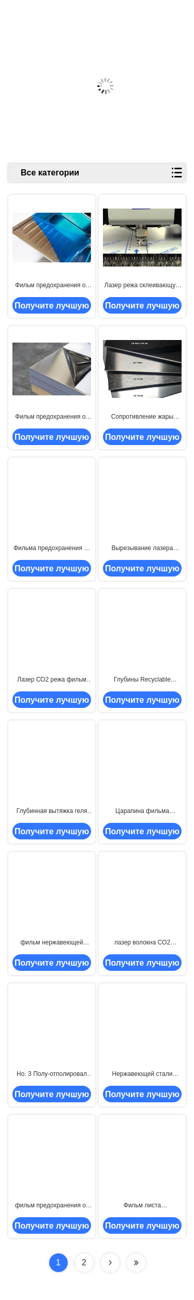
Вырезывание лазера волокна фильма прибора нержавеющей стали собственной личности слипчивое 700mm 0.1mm (142, 548)
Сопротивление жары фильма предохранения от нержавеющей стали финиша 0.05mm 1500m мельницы (142, 417)
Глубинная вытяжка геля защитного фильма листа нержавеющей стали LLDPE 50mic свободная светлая (51, 811)
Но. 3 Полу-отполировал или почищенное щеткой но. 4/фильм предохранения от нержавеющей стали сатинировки (52, 1074)
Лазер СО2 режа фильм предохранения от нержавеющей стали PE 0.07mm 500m (51, 680)
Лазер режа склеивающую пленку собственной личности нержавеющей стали (142, 286)
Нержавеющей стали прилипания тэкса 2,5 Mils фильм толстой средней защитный (142, 1074)
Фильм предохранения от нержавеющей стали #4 (51, 417)
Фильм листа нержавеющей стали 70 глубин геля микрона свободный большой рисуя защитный (142, 1206)
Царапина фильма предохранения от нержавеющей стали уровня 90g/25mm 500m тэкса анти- (142, 811)
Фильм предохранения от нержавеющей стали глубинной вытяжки (51, 286)
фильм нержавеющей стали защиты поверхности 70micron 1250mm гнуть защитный (51, 943)
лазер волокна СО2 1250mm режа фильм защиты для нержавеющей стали (142, 943)
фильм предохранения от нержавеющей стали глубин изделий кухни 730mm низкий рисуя (51, 1206)
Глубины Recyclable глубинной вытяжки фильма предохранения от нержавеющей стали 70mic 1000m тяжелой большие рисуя (142, 680)
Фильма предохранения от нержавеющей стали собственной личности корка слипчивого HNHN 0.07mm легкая (51, 548)
